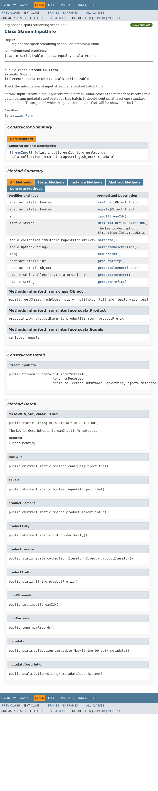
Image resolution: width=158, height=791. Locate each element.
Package (25, 5)
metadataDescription (116, 247)
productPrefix (110, 282)
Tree (51, 5)
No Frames (70, 12)
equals (103, 209)
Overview (8, 5)
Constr (46, 18)
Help (92, 5)
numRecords (107, 254)
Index (82, 5)
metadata (105, 240)
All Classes (95, 12)
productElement (111, 268)
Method (60, 18)
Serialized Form (19, 115)
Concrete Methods (26, 189)
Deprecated (66, 5)
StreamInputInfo (24, 152)
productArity (109, 261)
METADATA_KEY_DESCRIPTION (121, 223)
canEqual (105, 202)
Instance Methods (86, 182)
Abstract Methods (124, 182)
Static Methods (50, 182)
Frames (53, 12)
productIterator (112, 275)
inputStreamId (110, 216)
